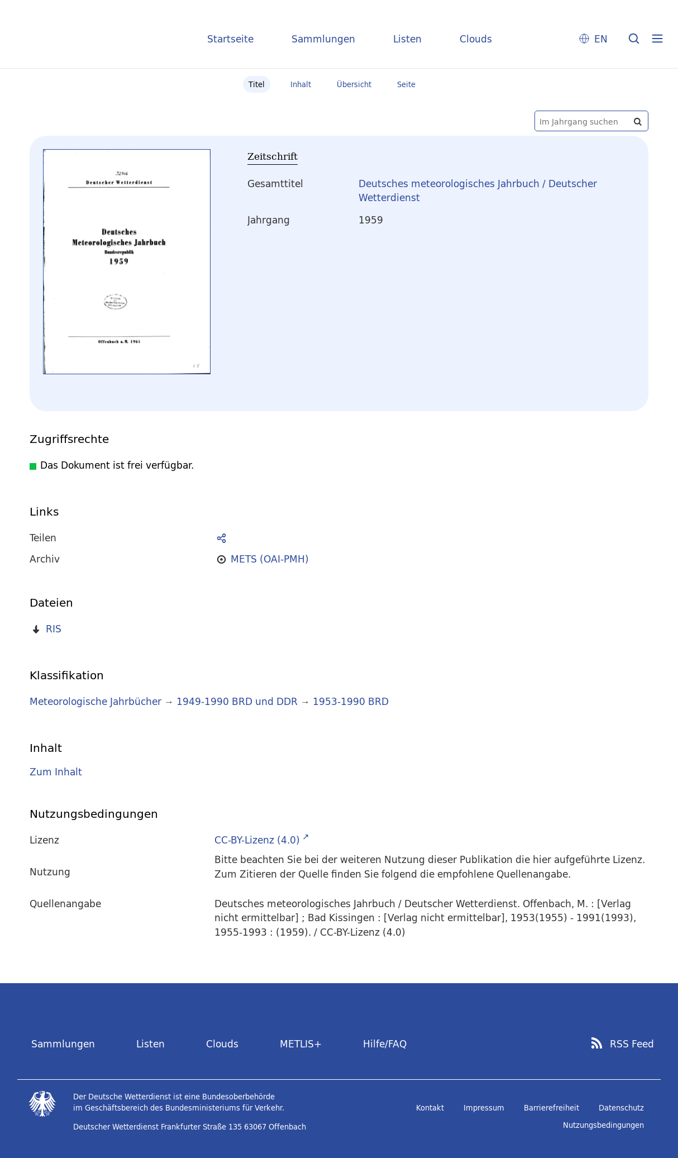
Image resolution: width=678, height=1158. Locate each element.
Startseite (230, 39)
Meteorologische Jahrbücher (95, 701)
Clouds (476, 39)
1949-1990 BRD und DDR (237, 701)
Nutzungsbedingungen (603, 1125)
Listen (407, 39)
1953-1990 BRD (351, 701)
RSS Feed (632, 1044)
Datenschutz (621, 1108)
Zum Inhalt (56, 772)
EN (601, 39)
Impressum (484, 1108)
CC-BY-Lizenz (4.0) (257, 840)
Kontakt (430, 1108)
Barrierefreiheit (551, 1108)
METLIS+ (301, 1044)
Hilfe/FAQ (385, 1044)
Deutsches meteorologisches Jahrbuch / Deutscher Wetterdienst (478, 190)
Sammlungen (323, 39)
